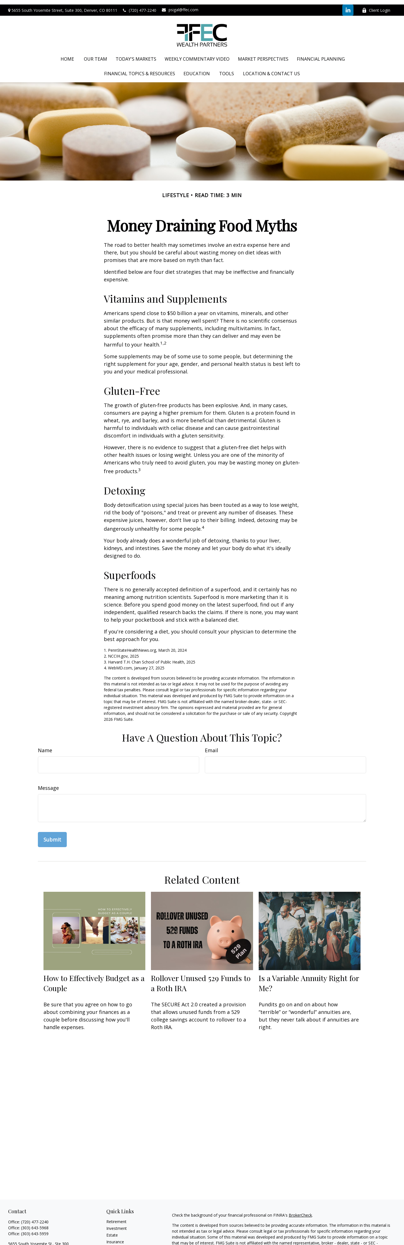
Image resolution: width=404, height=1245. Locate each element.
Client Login (376, 5)
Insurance (115, 1237)
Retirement (116, 1217)
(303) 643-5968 (35, 1223)
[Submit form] (52, 835)
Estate (112, 1230)
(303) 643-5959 (35, 1229)
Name (45, 745)
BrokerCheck (300, 1210)
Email (211, 745)
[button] (67, 54)
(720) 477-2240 (139, 5)
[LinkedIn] (348, 5)
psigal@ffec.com (180, 5)
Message (48, 783)
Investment (116, 1223)
